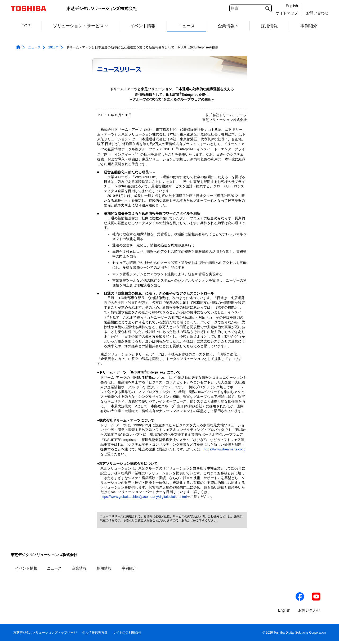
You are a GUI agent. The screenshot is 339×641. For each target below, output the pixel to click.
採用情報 (269, 26)
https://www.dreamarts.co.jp (224, 449)
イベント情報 (142, 26)
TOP (26, 26)
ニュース (186, 26)
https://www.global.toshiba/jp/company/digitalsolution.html (143, 497)
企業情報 (228, 26)
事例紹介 (308, 26)
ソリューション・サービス (80, 26)
